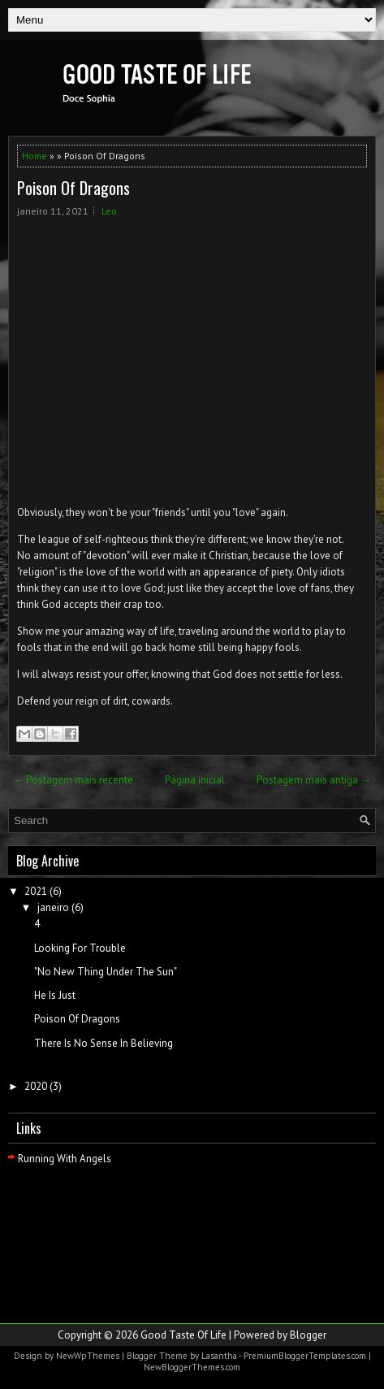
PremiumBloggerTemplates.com (305, 1355)
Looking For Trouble (80, 948)
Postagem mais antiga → (314, 780)
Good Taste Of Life (183, 1335)
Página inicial (195, 780)
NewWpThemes (87, 1355)
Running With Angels (64, 1158)
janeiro (53, 907)
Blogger (308, 1335)
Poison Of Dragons (73, 188)
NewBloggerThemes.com (192, 1367)
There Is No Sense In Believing (103, 1043)
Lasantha (219, 1355)
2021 (35, 891)
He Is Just (55, 995)
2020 (35, 1086)
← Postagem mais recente (73, 780)
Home (34, 156)
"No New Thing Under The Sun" (105, 972)
